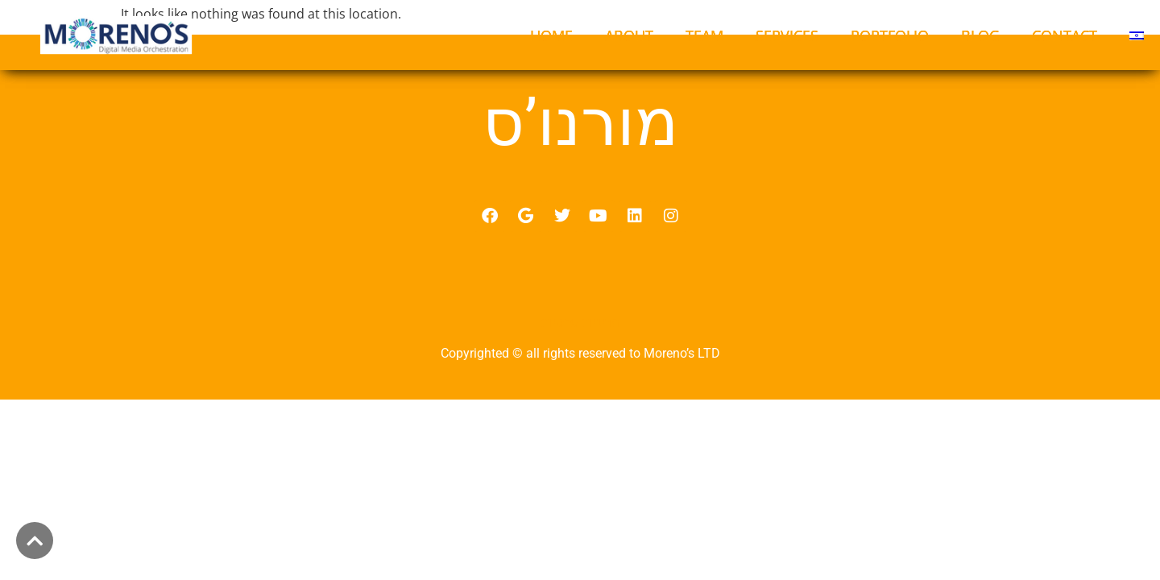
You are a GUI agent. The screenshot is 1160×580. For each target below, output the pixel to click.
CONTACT (1064, 35)
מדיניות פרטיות (580, 341)
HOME (551, 35)
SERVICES (787, 35)
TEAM (704, 35)
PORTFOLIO (890, 35)
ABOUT (629, 35)
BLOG (980, 35)
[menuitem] (1136, 35)
